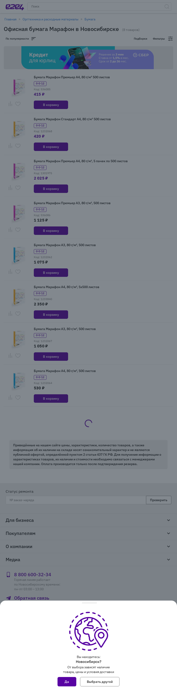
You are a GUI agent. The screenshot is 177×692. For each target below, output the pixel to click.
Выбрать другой (100, 682)
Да (67, 682)
